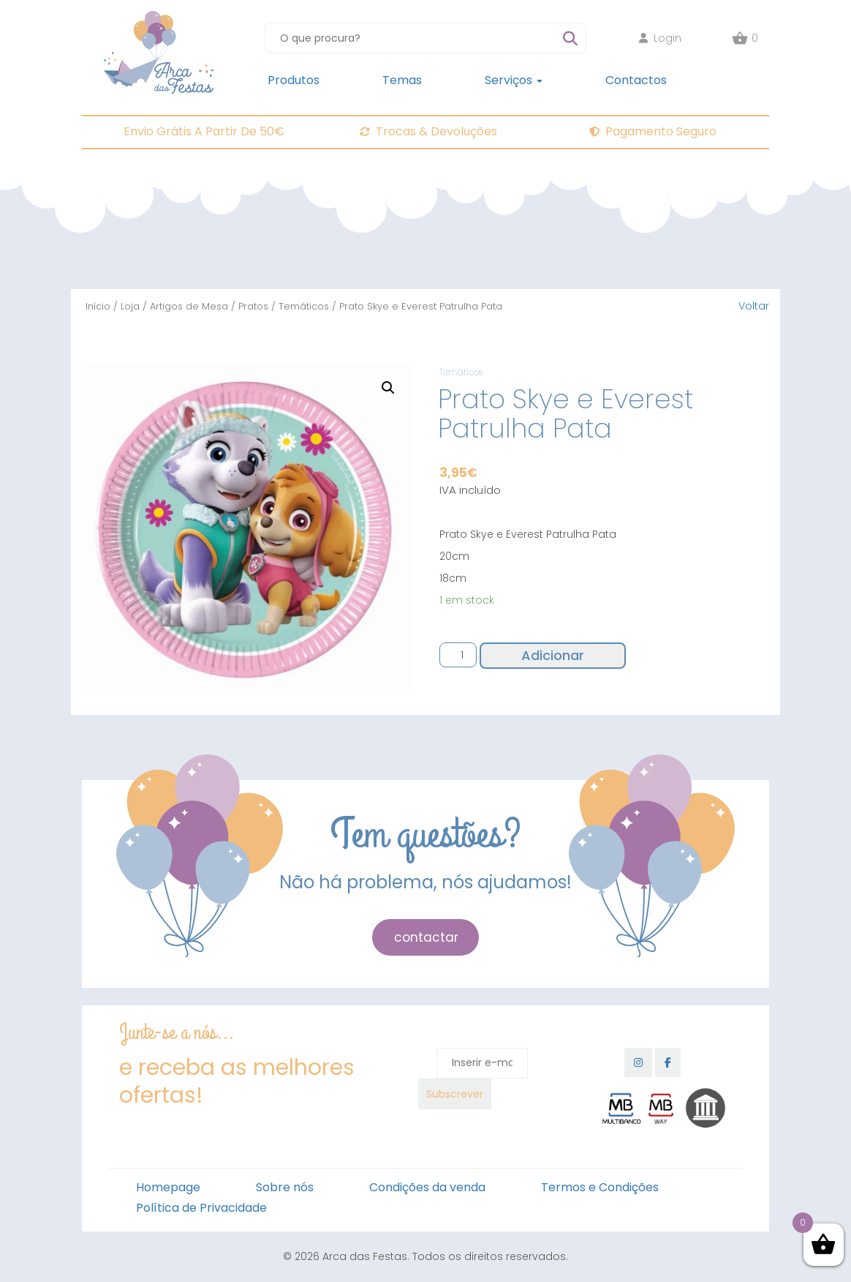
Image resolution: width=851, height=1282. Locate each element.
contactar (426, 937)
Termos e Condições (600, 1187)
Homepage (168, 1187)
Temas (402, 80)
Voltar (753, 306)
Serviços (513, 80)
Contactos (636, 80)
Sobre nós (285, 1187)
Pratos (253, 306)
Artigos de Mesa (189, 306)
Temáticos (304, 306)
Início (98, 306)
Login (660, 38)
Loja (130, 306)
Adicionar (552, 655)
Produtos (293, 80)
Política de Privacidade (201, 1207)
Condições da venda (427, 1187)
